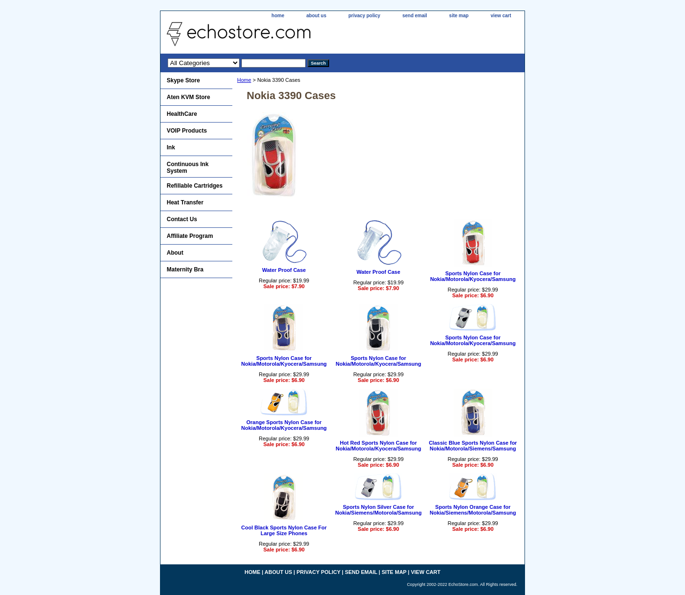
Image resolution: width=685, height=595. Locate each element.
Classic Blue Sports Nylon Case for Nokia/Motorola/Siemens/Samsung (473, 445)
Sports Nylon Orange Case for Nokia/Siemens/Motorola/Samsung (473, 510)
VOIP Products (187, 130)
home (278, 15)
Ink (171, 147)
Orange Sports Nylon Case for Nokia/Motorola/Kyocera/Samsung (284, 425)
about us (317, 15)
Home (244, 80)
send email (414, 15)
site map (459, 15)
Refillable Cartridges (195, 185)
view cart (501, 15)
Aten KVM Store (188, 97)
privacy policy (364, 15)
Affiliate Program (190, 236)
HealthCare (182, 114)
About (175, 252)
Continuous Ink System (187, 167)
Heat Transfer (185, 202)
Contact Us (182, 219)
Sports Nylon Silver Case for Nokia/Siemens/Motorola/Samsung (378, 510)
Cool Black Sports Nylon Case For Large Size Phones (284, 530)
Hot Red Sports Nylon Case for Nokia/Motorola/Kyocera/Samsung (379, 445)
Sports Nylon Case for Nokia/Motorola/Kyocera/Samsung (473, 276)
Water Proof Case (284, 270)
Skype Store (183, 80)
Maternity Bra (185, 269)
